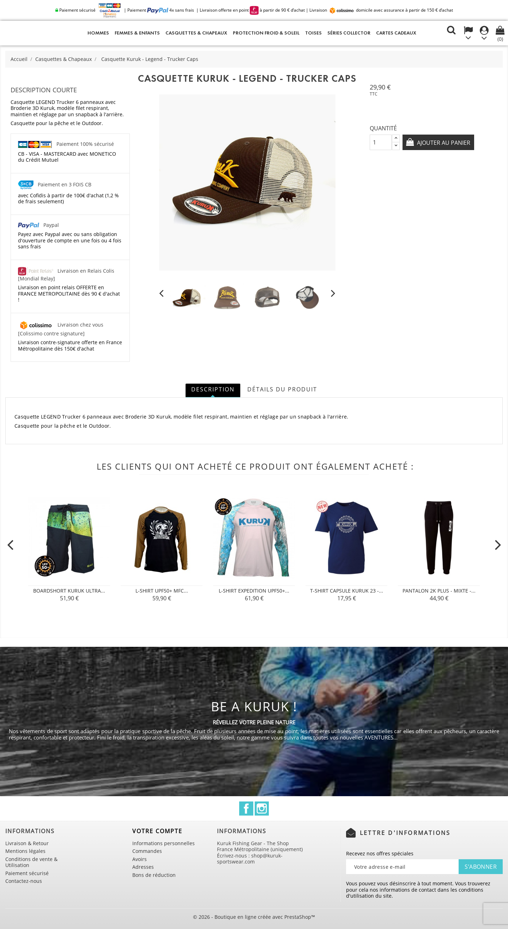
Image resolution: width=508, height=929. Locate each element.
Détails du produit (282, 389)
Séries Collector (348, 33)
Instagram (262, 808)
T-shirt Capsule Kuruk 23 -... (346, 590)
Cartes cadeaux (396, 33)
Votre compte (157, 831)
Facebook (246, 808)
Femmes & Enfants (137, 33)
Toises (313, 33)
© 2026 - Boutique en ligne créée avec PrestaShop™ (254, 916)
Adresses (143, 866)
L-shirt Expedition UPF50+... (254, 590)
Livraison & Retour (27, 843)
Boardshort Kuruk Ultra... (69, 590)
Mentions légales (25, 851)
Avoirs (139, 859)
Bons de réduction (154, 875)
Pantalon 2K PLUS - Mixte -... (439, 590)
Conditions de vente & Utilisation (31, 862)
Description (213, 389)
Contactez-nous (23, 881)
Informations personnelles (163, 843)
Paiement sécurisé (27, 873)
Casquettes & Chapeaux (196, 33)
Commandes (147, 851)
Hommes (98, 33)
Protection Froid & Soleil (266, 33)
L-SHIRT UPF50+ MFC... (161, 590)
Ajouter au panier (443, 143)
